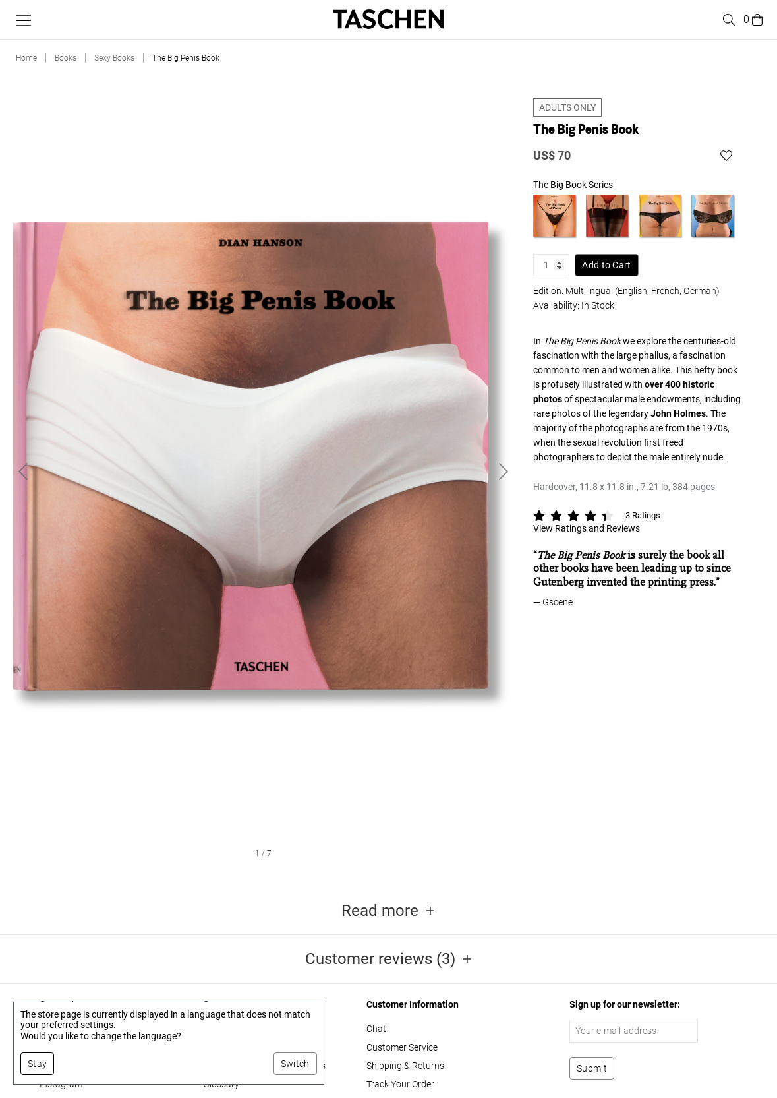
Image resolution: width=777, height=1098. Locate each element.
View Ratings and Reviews (586, 519)
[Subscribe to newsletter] (591, 1068)
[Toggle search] (727, 20)
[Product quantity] (551, 256)
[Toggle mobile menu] (23, 20)
